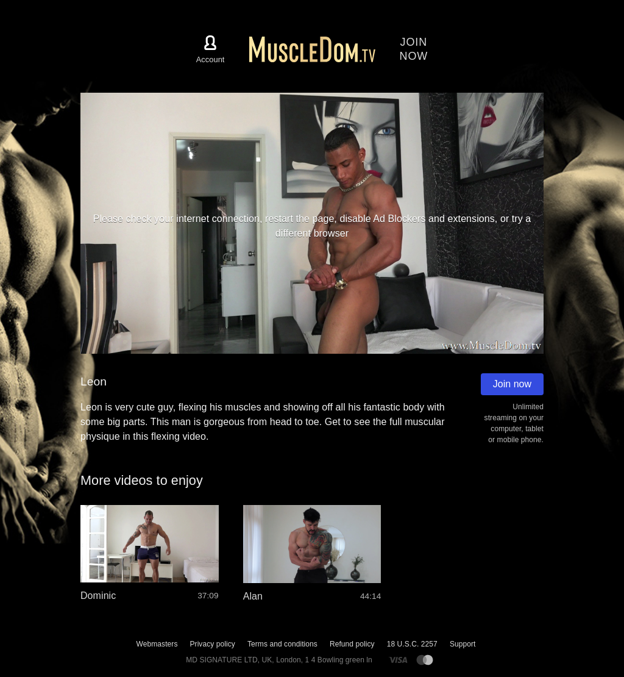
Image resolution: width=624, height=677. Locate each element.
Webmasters (157, 644)
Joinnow (414, 49)
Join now (512, 384)
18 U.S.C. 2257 (412, 644)
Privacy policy (212, 644)
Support (463, 644)
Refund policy (352, 644)
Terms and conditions (282, 644)
